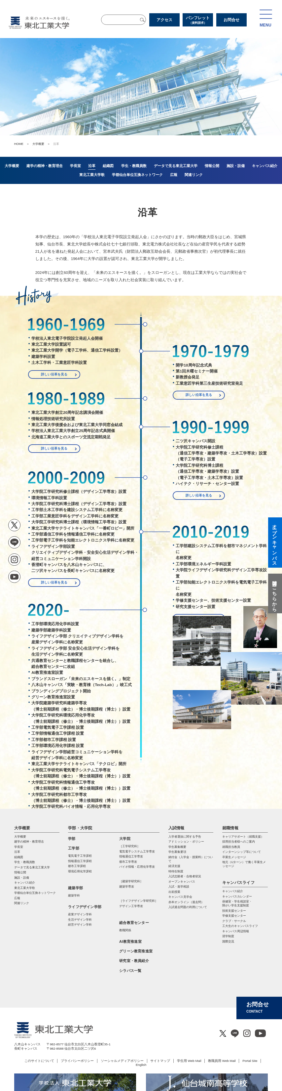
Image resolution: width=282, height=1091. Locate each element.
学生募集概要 (177, 847)
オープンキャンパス (181, 881)
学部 (71, 839)
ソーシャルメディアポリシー (122, 1061)
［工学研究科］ (129, 846)
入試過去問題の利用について (187, 907)
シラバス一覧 (130, 971)
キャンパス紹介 (232, 891)
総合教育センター (134, 923)
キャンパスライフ (238, 882)
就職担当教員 (231, 847)
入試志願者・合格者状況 (184, 876)
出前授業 (174, 892)
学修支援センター (234, 915)
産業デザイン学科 (80, 914)
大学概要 (38, 144)
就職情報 (230, 828)
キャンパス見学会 (180, 896)
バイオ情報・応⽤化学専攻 (137, 866)
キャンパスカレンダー (237, 896)
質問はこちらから (274, 593)
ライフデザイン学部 (84, 907)
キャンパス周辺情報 (235, 931)
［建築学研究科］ (131, 881)
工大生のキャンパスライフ (240, 926)
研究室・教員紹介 (134, 961)
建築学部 (75, 888)
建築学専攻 (126, 886)
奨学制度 (228, 936)
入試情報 (176, 828)
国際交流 (228, 941)
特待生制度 (175, 871)
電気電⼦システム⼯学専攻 (137, 851)
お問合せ (231, 20)
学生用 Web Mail (189, 1061)
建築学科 (74, 895)
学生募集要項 (177, 851)
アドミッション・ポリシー (186, 841)
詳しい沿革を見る (54, 374)
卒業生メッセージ (234, 857)
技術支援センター (234, 910)
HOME (18, 144)
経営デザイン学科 (80, 924)
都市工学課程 (77, 866)
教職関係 (125, 930)
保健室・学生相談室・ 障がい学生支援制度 (237, 903)
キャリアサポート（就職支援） (243, 836)
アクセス (164, 20)
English (141, 1065)
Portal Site (249, 1061)
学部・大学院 (80, 828)
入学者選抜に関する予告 (184, 836)
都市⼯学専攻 (128, 861)
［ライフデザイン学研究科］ (138, 900)
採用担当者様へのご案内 (238, 841)
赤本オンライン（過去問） (186, 902)
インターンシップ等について (241, 851)
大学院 (124, 839)
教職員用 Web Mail (221, 1061)
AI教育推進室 (130, 941)
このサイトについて (39, 1061)
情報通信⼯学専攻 (131, 856)
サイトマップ (160, 1061)
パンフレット (198, 20)
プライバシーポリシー (77, 1061)
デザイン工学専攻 (131, 906)
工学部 (73, 848)
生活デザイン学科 (80, 919)
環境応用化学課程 (80, 871)
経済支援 (174, 866)
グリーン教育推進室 (136, 951)
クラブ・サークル (234, 921)
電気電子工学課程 (80, 855)
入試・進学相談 (178, 886)
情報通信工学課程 (80, 861)
